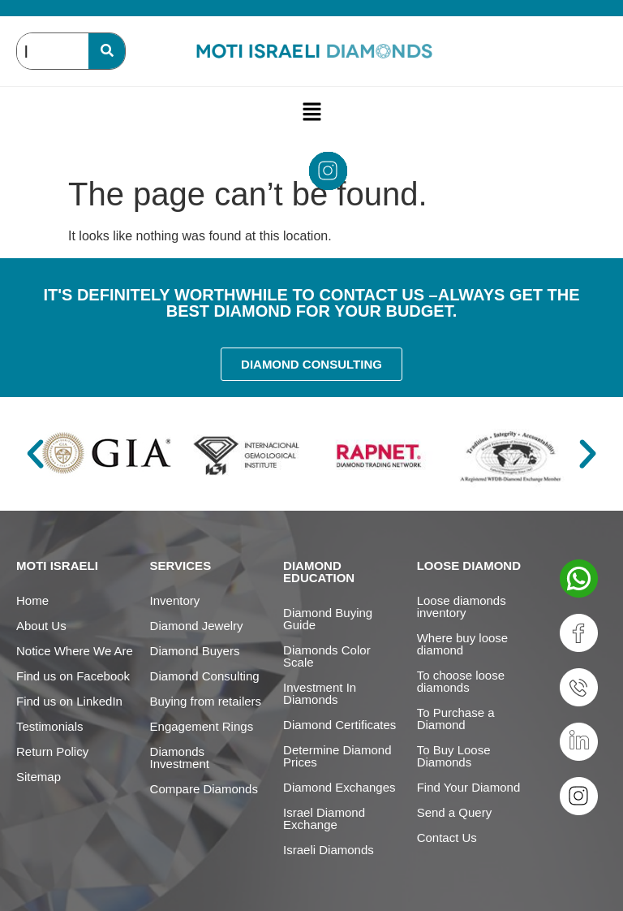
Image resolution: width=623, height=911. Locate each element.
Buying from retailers (206, 701)
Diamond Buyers (195, 651)
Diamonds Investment (179, 758)
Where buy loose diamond (463, 644)
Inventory (175, 600)
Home (32, 600)
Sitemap (38, 777)
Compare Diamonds (204, 789)
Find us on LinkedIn (69, 701)
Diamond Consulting (205, 676)
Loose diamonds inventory (461, 607)
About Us (41, 626)
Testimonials (50, 726)
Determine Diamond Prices (337, 756)
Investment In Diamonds (319, 693)
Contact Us (447, 837)
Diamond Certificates (339, 725)
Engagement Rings (202, 726)
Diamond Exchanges (339, 787)
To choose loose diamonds (461, 681)
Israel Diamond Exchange (324, 818)
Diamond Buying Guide (327, 619)
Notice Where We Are (74, 651)
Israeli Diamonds (328, 850)
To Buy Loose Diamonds (454, 756)
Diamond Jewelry (196, 626)
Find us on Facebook (73, 676)
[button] (311, 111)
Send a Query (454, 812)
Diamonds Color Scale (327, 656)
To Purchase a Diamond (456, 719)
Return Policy (52, 751)
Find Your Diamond (469, 787)
